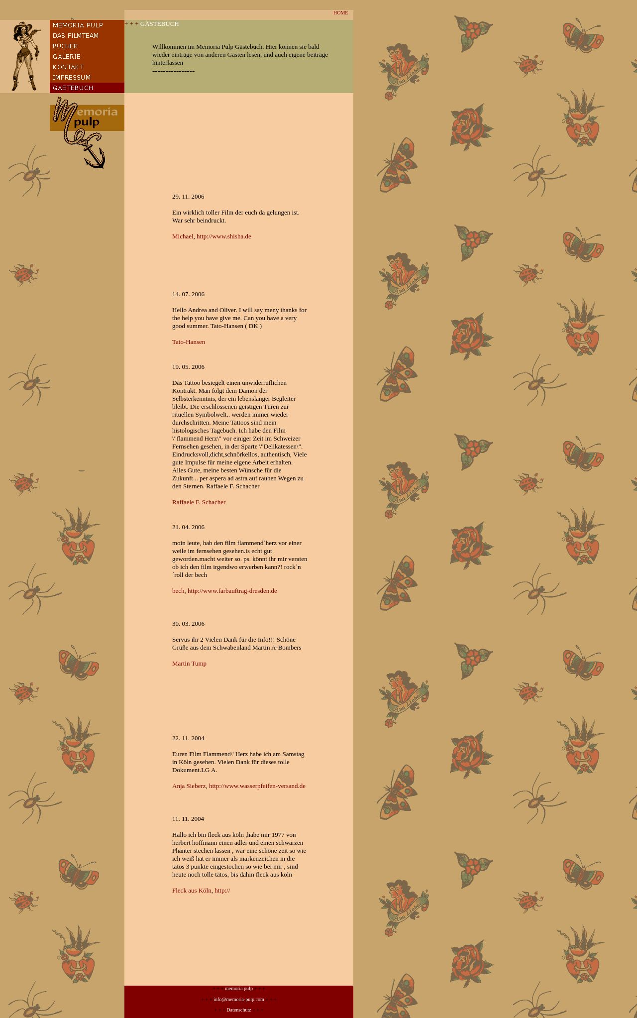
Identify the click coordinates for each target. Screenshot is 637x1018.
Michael (183, 236)
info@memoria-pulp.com (238, 999)
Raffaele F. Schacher (198, 502)
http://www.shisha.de (224, 236)
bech (178, 590)
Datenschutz (238, 1010)
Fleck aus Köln (192, 890)
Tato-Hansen (188, 341)
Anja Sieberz (189, 786)
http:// (222, 890)
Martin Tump (189, 663)
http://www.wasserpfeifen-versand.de (257, 786)
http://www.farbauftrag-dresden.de (232, 590)
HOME (340, 12)
